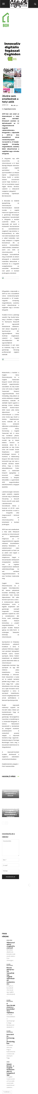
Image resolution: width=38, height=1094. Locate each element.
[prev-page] (3, 801)
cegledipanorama (10, 87)
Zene (8, 1040)
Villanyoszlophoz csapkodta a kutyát (10, 772)
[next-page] (6, 801)
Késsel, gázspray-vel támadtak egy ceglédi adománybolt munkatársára (11, 954)
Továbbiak (7, 1070)
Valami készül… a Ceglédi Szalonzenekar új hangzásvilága (11, 1047)
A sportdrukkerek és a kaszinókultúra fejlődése (10, 792)
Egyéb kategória (10, 782)
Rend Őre (10, 767)
